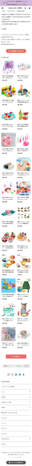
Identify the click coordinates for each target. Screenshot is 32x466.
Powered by (16, 457)
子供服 (3, 397)
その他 (3, 444)
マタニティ (4, 428)
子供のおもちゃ (11, 11)
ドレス (3, 392)
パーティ (3, 423)
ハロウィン (4, 433)
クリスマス (4, 418)
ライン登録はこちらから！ (16, 51)
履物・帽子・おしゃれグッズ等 (9, 412)
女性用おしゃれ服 (6, 402)
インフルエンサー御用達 (7, 386)
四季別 (3, 407)
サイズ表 (3, 29)
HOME (3, 11)
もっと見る (16, 356)
